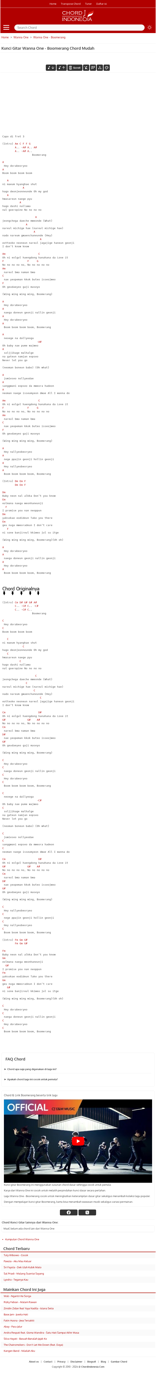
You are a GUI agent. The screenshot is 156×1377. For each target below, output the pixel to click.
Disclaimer (76, 1361)
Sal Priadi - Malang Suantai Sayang (24, 1273)
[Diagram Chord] (93, 68)
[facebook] (69, 1212)
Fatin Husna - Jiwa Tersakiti (19, 1320)
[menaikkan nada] (62, 68)
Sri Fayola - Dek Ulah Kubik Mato (22, 1267)
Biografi (91, 1361)
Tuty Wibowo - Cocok (16, 1255)
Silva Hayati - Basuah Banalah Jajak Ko (25, 1338)
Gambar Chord (119, 1361)
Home (53, 3)
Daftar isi (101, 3)
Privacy (61, 1361)
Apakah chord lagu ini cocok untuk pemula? (32, 1079)
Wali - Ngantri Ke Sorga (17, 1296)
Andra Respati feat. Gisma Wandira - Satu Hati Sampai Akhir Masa (41, 1332)
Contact (48, 1361)
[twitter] (87, 1212)
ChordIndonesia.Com (92, 1366)
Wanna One (21, 37)
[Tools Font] (100, 68)
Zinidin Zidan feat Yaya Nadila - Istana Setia (29, 1308)
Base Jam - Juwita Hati (16, 1314)
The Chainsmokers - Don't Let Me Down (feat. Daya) (33, 1344)
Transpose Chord (71, 3)
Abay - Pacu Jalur (13, 1326)
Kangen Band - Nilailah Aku (19, 1350)
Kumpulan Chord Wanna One (22, 1239)
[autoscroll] (74, 68)
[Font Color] (107, 68)
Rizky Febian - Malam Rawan (20, 1302)
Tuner (88, 3)
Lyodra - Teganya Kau (16, 1279)
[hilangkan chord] (86, 68)
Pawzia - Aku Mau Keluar (18, 1261)
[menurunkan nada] (51, 68)
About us (34, 1361)
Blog (103, 1361)
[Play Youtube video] (78, 1141)
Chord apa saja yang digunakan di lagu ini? (32, 1069)
